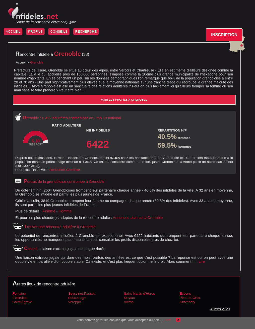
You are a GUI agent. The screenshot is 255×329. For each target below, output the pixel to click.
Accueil (21, 62)
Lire (201, 261)
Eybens (185, 293)
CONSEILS (58, 31)
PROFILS (35, 31)
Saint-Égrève (22, 302)
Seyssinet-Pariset (81, 293)
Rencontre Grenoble (65, 170)
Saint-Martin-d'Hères (139, 293)
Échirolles (20, 298)
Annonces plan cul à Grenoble (138, 217)
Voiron (129, 302)
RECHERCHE (86, 31)
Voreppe (74, 302)
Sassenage (76, 298)
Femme (49, 211)
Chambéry (187, 302)
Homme (65, 211)
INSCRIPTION (224, 34)
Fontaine (19, 293)
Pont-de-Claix (190, 298)
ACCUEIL (13, 31)
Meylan (129, 298)
